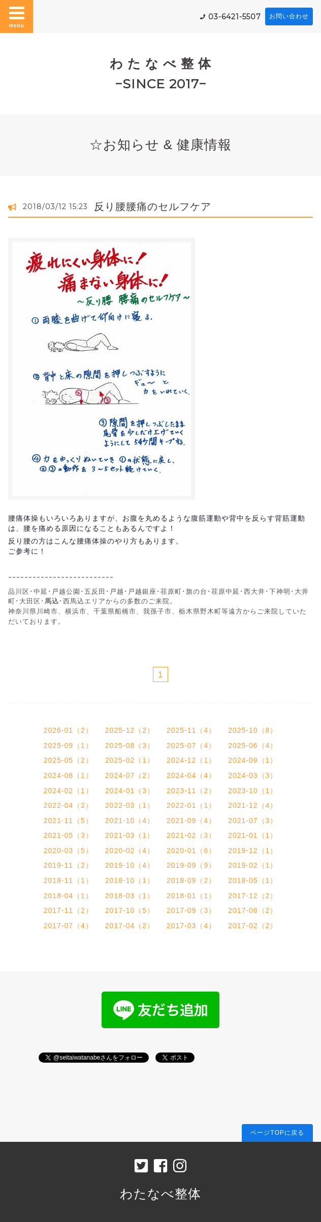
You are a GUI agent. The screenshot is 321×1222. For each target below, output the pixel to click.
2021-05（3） (68, 835)
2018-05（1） (252, 880)
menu (17, 16)
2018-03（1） (129, 896)
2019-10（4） (129, 865)
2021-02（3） (191, 835)
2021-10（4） (129, 821)
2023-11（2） (191, 791)
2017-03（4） (191, 926)
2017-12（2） (252, 896)
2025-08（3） (129, 745)
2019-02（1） (252, 865)
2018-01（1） (191, 896)
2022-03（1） (129, 805)
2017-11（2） (68, 910)
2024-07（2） (129, 775)
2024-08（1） (68, 775)
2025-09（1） (68, 745)
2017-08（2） (252, 910)
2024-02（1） (68, 791)
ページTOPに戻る (277, 1132)
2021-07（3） (252, 821)
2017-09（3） (191, 910)
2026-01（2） (68, 730)
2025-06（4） (252, 745)
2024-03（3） (252, 775)
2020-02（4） (129, 850)
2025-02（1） (129, 760)
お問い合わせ (289, 16)
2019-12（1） (252, 850)
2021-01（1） (252, 835)
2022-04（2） (68, 805)
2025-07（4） (191, 745)
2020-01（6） (191, 850)
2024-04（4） (191, 775)
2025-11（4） (191, 730)
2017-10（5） (129, 910)
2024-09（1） (252, 760)
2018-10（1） (129, 880)
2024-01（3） (129, 791)
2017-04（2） (129, 926)
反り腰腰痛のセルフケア (152, 206)
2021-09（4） (191, 821)
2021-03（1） (129, 835)
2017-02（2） (252, 926)
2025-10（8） (252, 730)
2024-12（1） (191, 760)
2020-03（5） (68, 850)
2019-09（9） (191, 865)
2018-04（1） (68, 896)
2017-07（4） (68, 926)
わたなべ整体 (160, 1193)
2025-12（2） (129, 730)
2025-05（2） (68, 760)
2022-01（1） (191, 805)
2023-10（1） (252, 791)
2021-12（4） (252, 805)
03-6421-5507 (234, 16)
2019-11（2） (68, 865)
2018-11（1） (68, 880)
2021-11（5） (68, 821)
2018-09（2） (191, 880)
